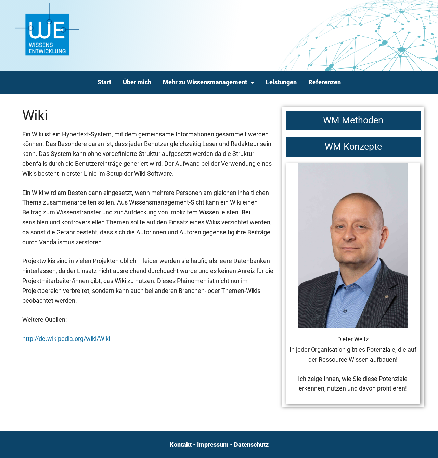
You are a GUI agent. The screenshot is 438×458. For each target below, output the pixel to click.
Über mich (137, 82)
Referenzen (324, 82)
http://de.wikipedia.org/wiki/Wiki (66, 338)
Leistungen (281, 82)
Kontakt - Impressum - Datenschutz (219, 444)
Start (104, 82)
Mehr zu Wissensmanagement (208, 82)
